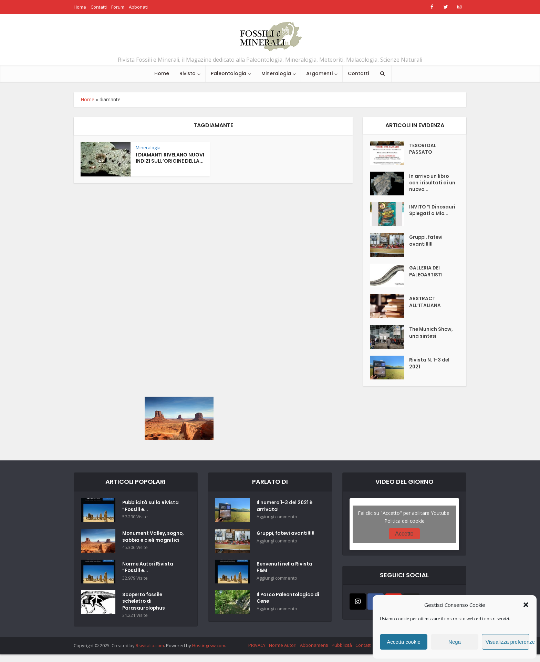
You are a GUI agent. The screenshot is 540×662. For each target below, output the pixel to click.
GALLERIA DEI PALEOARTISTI (426, 272)
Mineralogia (276, 73)
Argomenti (319, 73)
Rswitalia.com (150, 653)
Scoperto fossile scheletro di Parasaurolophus (144, 608)
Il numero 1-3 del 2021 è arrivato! (285, 507)
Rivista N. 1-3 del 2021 (429, 364)
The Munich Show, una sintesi (431, 333)
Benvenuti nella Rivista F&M (285, 568)
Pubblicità (342, 653)
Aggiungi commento (277, 518)
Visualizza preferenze (507, 642)
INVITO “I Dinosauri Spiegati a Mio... (429, 214)
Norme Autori (283, 653)
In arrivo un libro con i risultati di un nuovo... (432, 183)
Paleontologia (228, 73)
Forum (117, 7)
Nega (454, 642)
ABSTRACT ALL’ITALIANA (425, 303)
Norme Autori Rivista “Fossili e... (148, 574)
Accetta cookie (403, 642)
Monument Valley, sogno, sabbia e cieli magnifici (148, 541)
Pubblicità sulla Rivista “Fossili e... (151, 507)
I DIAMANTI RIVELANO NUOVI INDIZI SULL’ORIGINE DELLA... (170, 158)
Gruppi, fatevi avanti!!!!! (426, 241)
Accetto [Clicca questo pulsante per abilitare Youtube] (404, 534)
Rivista (187, 73)
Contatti (99, 7)
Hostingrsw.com (208, 653)
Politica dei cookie (404, 521)
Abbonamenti (314, 653)
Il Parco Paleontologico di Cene (286, 599)
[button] (525, 604)
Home (80, 7)
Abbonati (138, 7)
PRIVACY (257, 653)
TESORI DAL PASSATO (423, 149)
